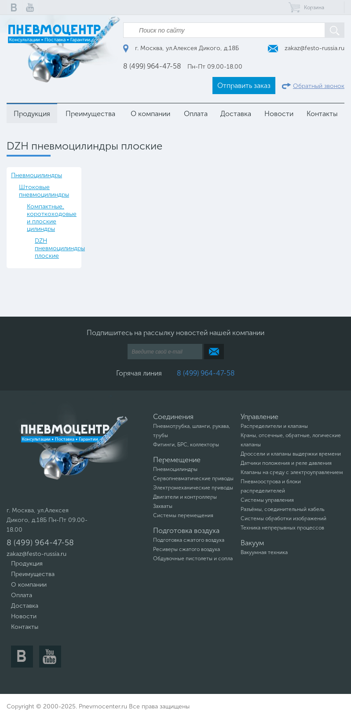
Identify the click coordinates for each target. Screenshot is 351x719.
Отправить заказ (244, 85)
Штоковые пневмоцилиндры (44, 190)
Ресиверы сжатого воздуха (186, 549)
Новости (278, 113)
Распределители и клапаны (274, 426)
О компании (150, 113)
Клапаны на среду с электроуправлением (292, 472)
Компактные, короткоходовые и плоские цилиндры (52, 218)
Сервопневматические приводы (193, 478)
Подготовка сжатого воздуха (188, 540)
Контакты (322, 113)
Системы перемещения (183, 515)
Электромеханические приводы (193, 488)
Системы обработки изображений (283, 518)
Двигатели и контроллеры (185, 497)
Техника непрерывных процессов (282, 528)
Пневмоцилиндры (36, 175)
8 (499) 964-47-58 (152, 66)
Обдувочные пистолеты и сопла (193, 558)
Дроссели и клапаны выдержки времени (291, 454)
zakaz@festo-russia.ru (306, 48)
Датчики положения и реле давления (286, 463)
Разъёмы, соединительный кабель (283, 509)
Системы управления (267, 500)
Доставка (235, 113)
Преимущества (90, 113)
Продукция (32, 113)
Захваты (162, 506)
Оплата (196, 113)
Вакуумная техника (264, 552)
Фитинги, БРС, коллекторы (186, 445)
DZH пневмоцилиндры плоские (56, 248)
